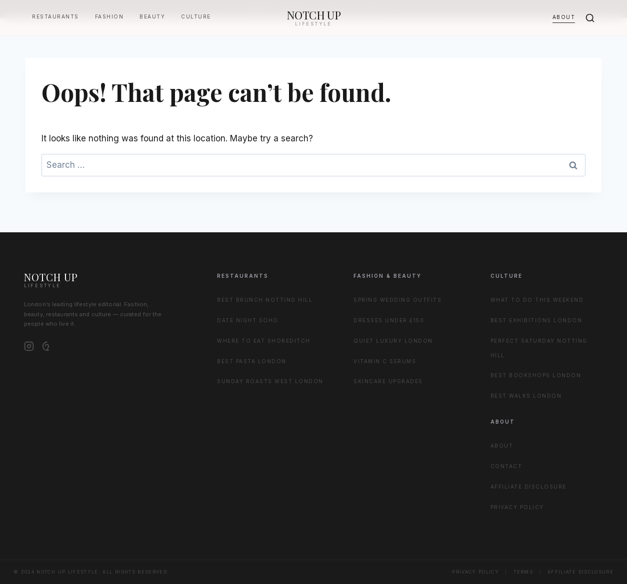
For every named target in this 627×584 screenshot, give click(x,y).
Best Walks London (526, 396)
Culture (196, 16)
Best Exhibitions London (536, 320)
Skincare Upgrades (388, 381)
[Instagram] (29, 346)
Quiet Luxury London (393, 341)
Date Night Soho (247, 320)
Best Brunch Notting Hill (264, 300)
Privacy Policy (517, 507)
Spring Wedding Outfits (398, 300)
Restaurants (55, 16)
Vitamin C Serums (385, 361)
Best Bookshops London (536, 375)
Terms (523, 572)
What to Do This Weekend (537, 300)
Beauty (152, 16)
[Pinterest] (47, 346)
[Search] (590, 18)
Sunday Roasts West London (270, 381)
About (564, 17)
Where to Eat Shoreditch (263, 341)
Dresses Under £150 (389, 320)
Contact (506, 466)
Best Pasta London (251, 361)
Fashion (109, 16)
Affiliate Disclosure (528, 487)
